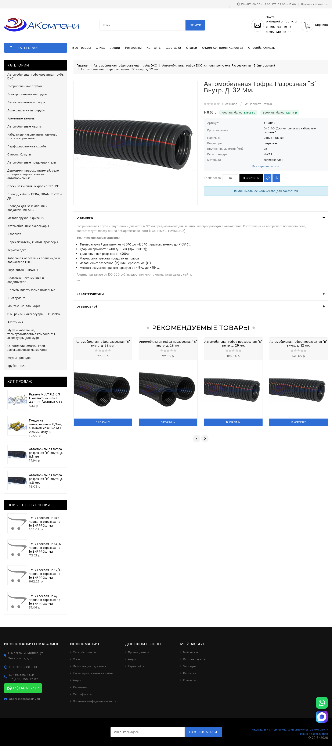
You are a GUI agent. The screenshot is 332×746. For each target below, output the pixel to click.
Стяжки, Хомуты (19, 154)
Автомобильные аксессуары (28, 226)
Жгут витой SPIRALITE (23, 270)
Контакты (154, 47)
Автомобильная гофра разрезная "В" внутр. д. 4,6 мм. (46, 479)
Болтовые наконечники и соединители (25, 280)
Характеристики (90, 294)
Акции (115, 47)
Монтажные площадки (23, 306)
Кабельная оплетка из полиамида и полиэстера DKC (33, 260)
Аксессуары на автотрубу (26, 110)
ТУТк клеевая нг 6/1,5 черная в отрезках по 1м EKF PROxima (45, 548)
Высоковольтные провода (26, 102)
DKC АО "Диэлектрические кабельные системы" (290, 130)
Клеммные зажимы (21, 118)
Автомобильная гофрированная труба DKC (35, 76)
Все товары (81, 47)
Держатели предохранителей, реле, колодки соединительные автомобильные (33, 174)
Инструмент (16, 298)
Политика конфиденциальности (94, 701)
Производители (138, 652)
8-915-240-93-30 (279, 32)
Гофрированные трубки (24, 86)
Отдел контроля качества (222, 47)
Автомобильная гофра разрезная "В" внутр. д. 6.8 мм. (46, 453)
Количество (212, 178)
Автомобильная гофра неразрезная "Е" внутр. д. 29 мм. (168, 344)
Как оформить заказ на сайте (93, 673)
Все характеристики (265, 166)
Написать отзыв (258, 104)
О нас (100, 47)
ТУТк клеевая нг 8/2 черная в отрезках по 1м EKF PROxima (44, 522)
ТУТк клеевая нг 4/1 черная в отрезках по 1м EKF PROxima (44, 600)
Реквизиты (133, 47)
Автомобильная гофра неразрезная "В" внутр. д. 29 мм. (233, 344)
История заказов (194, 659)
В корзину (251, 178)
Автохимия (15, 322)
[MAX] (322, 717)
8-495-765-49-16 (279, 27)
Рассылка (189, 673)
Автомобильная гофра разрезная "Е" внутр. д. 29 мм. (103, 344)
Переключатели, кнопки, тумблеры (32, 242)
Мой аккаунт (191, 652)
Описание (85, 218)
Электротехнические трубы (27, 94)
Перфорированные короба (27, 146)
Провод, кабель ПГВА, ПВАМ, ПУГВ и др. (34, 196)
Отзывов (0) (87, 307)
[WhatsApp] (322, 703)
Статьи (191, 47)
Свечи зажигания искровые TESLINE (33, 186)
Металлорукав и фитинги (25, 218)
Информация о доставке (90, 666)
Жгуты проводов (19, 358)
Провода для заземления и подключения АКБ (27, 208)
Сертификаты (82, 694)
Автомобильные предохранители (31, 162)
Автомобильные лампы (24, 126)
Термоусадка (16, 250)
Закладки (189, 666)
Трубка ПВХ (16, 366)
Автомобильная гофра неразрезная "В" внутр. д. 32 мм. (298, 344)
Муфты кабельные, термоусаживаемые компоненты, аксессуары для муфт (31, 334)
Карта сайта (136, 666)
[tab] (200, 218)
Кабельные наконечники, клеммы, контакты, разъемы (32, 136)
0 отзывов (229, 104)
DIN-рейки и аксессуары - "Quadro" (34, 314)
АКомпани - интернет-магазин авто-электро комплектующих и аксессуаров (290, 732)
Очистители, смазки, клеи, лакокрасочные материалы (27, 348)
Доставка (173, 47)
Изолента (14, 234)
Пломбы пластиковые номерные (31, 290)
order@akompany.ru (24, 699)
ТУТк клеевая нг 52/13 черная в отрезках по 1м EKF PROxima (45, 574)
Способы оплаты (261, 47)
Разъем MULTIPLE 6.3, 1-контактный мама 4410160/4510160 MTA (46, 398)
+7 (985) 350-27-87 (23, 679)
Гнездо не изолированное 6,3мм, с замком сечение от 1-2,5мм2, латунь (46, 426)
